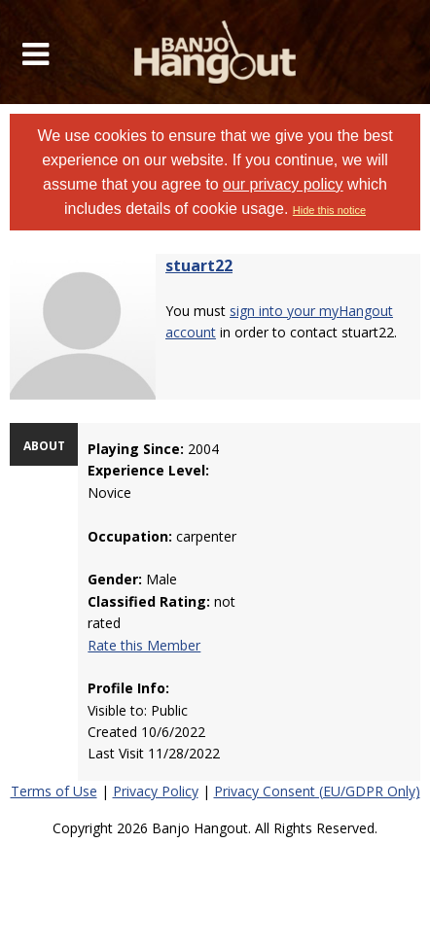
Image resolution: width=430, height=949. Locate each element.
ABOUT (44, 446)
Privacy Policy (155, 791)
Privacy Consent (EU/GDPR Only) (317, 791)
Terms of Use (54, 791)
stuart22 (199, 265)
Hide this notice (329, 210)
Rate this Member (144, 645)
